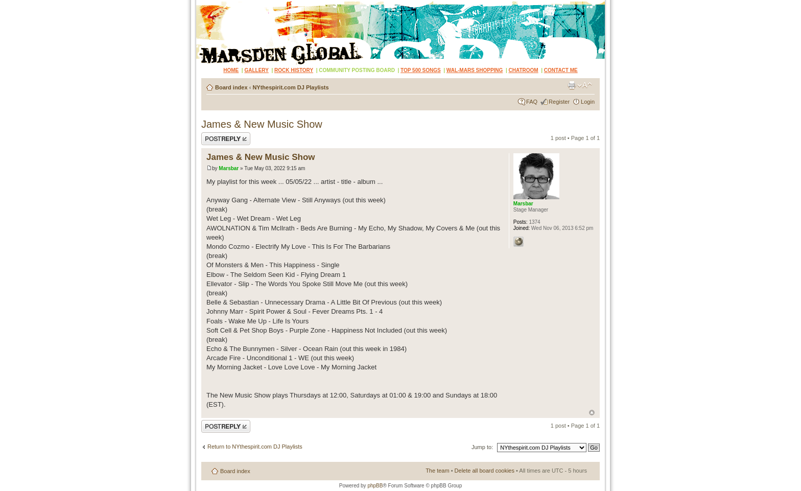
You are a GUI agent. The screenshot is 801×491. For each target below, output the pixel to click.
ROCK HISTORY (293, 70)
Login (588, 102)
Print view (571, 85)
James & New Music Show (261, 124)
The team (437, 470)
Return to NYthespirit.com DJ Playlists (254, 446)
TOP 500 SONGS (420, 70)
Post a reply (225, 138)
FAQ (531, 102)
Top (592, 412)
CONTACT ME (561, 70)
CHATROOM (523, 70)
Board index (231, 87)
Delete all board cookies (484, 470)
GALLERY (256, 70)
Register (559, 102)
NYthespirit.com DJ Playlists (290, 87)
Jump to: (482, 447)
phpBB (375, 485)
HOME (231, 70)
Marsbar (229, 168)
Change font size (584, 85)
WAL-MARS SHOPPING (474, 70)
